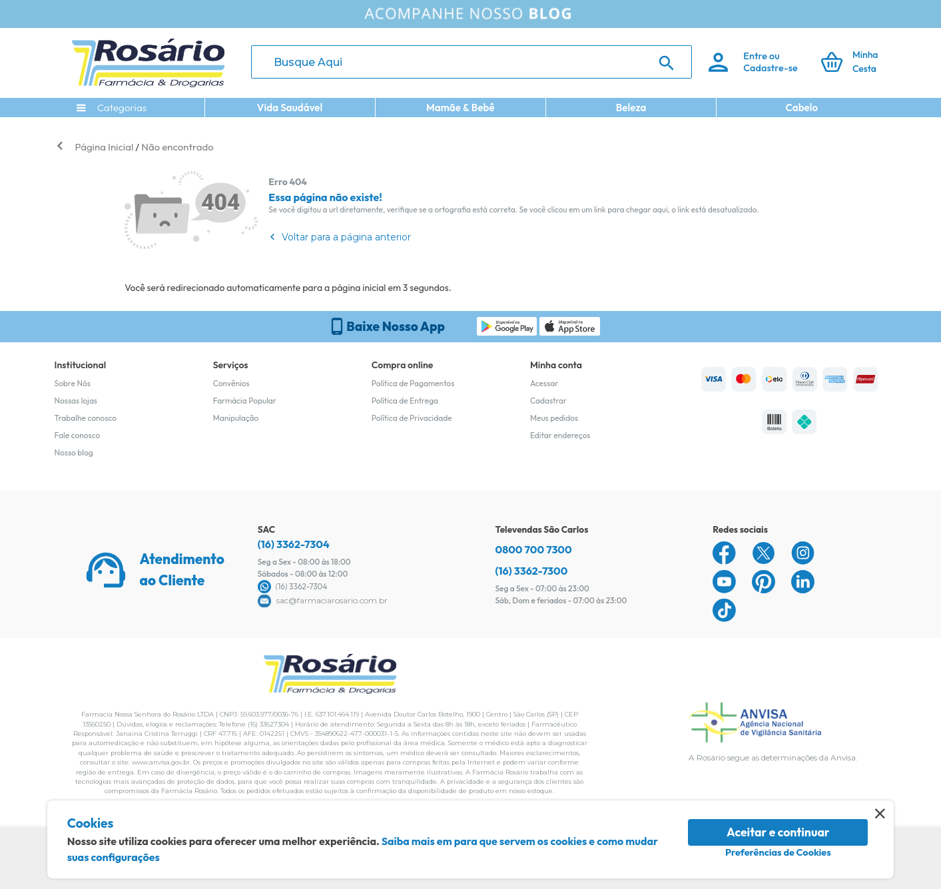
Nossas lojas (76, 401)
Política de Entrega (405, 401)
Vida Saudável (290, 107)
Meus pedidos (554, 418)
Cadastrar (548, 401)
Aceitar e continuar (778, 832)
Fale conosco (78, 435)
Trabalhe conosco (86, 418)
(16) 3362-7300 (531, 570)
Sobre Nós (73, 383)
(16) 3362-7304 (294, 544)
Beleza (631, 107)
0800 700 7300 (533, 549)
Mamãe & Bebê (460, 107)
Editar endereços (560, 435)
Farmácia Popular (244, 401)
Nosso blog (74, 452)
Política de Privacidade (412, 418)
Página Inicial (104, 147)
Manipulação (236, 418)
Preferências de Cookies (778, 852)
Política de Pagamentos (413, 383)
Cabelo (801, 107)
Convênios (231, 383)
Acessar (544, 383)
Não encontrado (177, 147)
